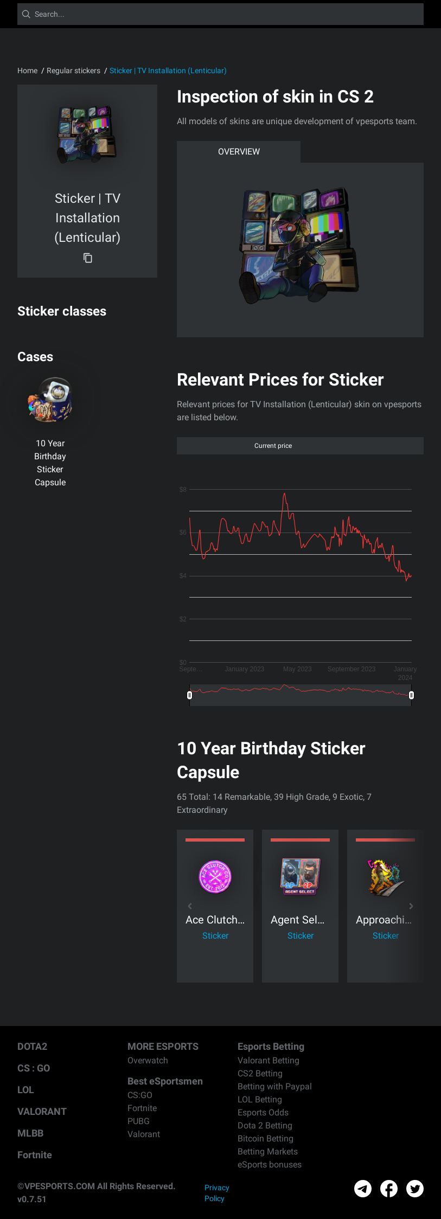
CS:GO (139, 1095)
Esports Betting (271, 1046)
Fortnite (34, 1154)
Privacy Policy (216, 1193)
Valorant (143, 1134)
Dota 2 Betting (265, 1125)
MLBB (30, 1133)
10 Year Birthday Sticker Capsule (50, 462)
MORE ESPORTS (163, 1046)
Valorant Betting (268, 1060)
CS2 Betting (260, 1073)
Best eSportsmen (165, 1081)
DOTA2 (32, 1046)
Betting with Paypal (275, 1086)
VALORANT (42, 1111)
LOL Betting (260, 1099)
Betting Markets (268, 1151)
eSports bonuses (270, 1164)
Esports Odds (263, 1112)
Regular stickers (73, 70)
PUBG (138, 1121)
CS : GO (33, 1068)
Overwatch (147, 1060)
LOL (25, 1089)
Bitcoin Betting (265, 1138)
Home (27, 70)
